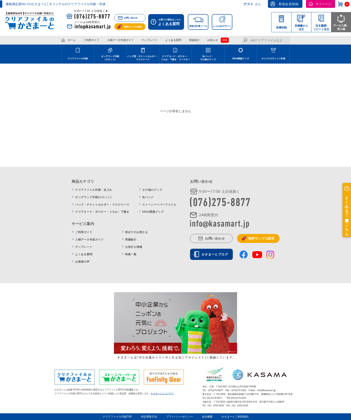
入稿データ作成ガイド (120, 40)
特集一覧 (131, 254)
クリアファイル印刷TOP (117, 416)
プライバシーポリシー (179, 416)
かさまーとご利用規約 (235, 416)
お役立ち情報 (133, 247)
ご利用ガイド (91, 40)
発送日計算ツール (198, 26)
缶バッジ (148, 197)
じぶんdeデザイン (222, 26)
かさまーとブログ (215, 254)
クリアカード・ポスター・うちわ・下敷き (102, 212)
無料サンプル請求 (133, 26)
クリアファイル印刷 (78, 58)
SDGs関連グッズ (240, 58)
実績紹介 (194, 40)
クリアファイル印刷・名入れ (93, 190)
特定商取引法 (149, 416)
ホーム (72, 40)
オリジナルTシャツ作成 (273, 58)
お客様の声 (82, 262)
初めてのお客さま (136, 232)
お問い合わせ (130, 17)
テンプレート (149, 40)
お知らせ (212, 40)
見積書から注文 (301, 27)
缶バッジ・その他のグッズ (208, 58)
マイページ (323, 4)
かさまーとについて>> (162, 393)
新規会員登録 (288, 4)
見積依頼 (281, 27)
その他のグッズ (152, 190)
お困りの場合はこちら (167, 22)
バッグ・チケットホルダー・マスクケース (102, 204)
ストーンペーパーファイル (159, 204)
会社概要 (207, 416)
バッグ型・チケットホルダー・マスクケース (142, 58)
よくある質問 (173, 40)
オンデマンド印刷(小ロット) (110, 58)
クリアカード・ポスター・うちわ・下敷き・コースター (175, 58)
